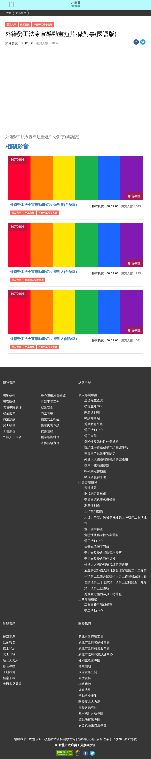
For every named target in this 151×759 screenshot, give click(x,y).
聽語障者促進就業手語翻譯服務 (106, 447)
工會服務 (9, 431)
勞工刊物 (9, 654)
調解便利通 (92, 412)
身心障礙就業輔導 (53, 395)
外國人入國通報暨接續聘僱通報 (106, 459)
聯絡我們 (84, 684)
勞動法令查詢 (87, 695)
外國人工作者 (12, 437)
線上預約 (9, 648)
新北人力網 (11, 660)
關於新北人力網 (89, 701)
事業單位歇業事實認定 (99, 453)
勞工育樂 (47, 413)
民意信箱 (35, 739)
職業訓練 (9, 419)
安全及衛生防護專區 (92, 725)
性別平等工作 (50, 401)
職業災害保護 (50, 425)
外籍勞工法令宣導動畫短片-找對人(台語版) (43, 272)
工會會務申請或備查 (98, 604)
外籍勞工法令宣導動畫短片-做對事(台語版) (43, 205)
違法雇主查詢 (93, 400)
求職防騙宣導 (50, 443)
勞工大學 (90, 436)
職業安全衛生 (50, 419)
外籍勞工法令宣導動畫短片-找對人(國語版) (43, 339)
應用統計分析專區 (90, 713)
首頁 (8, 13)
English (117, 739)
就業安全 (47, 407)
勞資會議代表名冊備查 (99, 499)
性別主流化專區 (89, 660)
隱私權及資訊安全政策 (94, 739)
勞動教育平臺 (93, 424)
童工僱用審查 (93, 529)
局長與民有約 (87, 707)
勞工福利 (9, 425)
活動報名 (9, 642)
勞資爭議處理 (12, 407)
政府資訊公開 (87, 672)
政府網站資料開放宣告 (60, 739)
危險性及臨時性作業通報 (101, 441)
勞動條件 (9, 395)
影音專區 (21, 13)
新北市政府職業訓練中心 (95, 654)
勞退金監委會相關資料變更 (103, 552)
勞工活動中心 (93, 429)
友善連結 (47, 431)
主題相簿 (9, 672)
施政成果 (84, 690)
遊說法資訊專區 (89, 719)
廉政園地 (84, 666)
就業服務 (9, 413)
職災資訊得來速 (95, 477)
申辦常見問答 (12, 684)
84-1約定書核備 (95, 471)
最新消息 (9, 636)
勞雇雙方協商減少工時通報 (103, 594)
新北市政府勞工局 (90, 636)
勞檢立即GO (93, 406)
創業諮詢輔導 (50, 437)
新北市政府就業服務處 (94, 648)
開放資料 (84, 678)
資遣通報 (90, 487)
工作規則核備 (93, 511)
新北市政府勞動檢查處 (94, 642)
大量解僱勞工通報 (96, 547)
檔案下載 (9, 678)
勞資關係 (9, 401)
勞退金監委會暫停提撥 (99, 558)
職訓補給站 (92, 418)
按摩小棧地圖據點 (96, 465)
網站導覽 (130, 739)
